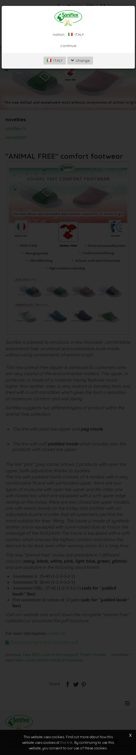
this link (66, 742)
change (80, 60)
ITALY (55, 60)
